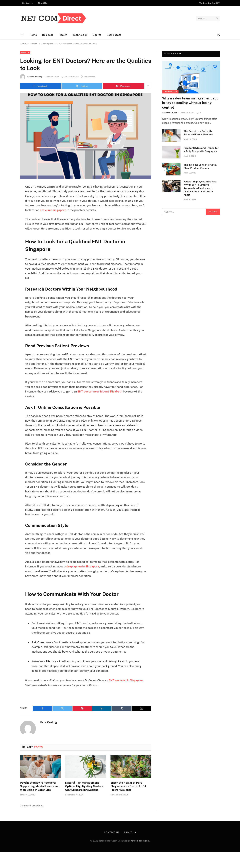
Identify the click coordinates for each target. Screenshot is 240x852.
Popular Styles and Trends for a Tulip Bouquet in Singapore (201, 150)
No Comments (70, 77)
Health (63, 34)
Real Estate (113, 34)
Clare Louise (171, 113)
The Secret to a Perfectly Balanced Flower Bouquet (198, 133)
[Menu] (22, 34)
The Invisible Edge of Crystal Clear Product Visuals (200, 166)
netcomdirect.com (140, 840)
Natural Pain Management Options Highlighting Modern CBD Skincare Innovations (84, 786)
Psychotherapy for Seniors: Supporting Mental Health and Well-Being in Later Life (39, 786)
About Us (42, 3)
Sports (97, 34)
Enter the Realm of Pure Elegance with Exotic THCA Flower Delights (128, 786)
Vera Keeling (36, 77)
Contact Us (27, 3)
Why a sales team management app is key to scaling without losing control (190, 102)
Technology (79, 34)
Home (33, 34)
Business (47, 34)
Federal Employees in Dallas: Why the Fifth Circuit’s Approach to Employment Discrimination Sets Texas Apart (200, 188)
